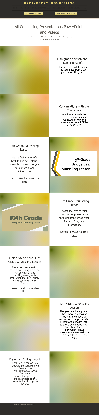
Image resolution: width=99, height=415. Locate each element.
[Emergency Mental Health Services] (66, 13)
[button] (24, 8)
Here (25, 182)
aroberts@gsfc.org (25, 376)
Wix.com (32, 404)
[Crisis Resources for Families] (33, 13)
